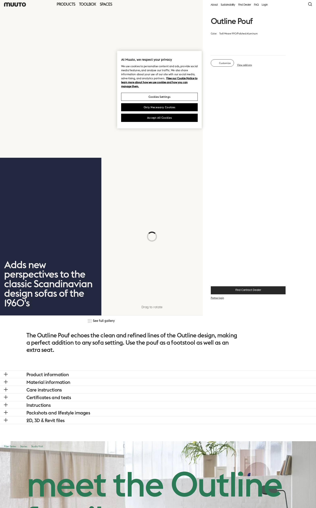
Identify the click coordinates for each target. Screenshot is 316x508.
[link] (9, 152)
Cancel (260, 497)
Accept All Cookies (159, 117)
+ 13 (280, 88)
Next (280, 497)
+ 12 (280, 186)
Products (66, 4)
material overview (261, 40)
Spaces (106, 4)
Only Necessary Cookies (159, 107)
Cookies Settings (159, 96)
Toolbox (87, 4)
